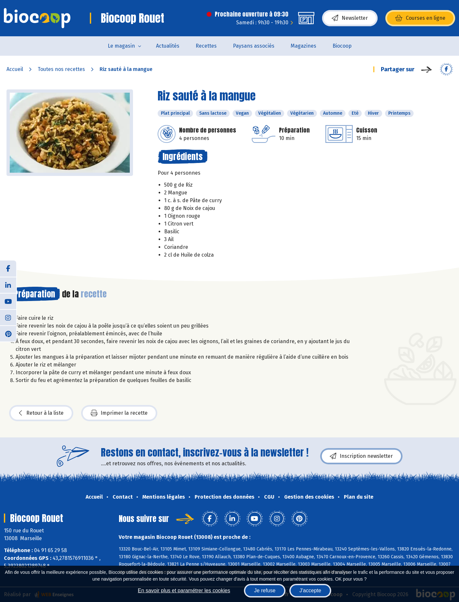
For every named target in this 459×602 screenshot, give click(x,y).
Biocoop (342, 46)
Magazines (303, 46)
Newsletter (350, 18)
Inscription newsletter (361, 456)
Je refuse (264, 590)
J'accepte (310, 590)
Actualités (167, 46)
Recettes (206, 46)
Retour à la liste (41, 413)
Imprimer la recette (119, 413)
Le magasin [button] (121, 46)
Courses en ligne (420, 18)
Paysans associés (253, 46)
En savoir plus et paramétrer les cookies (184, 590)
